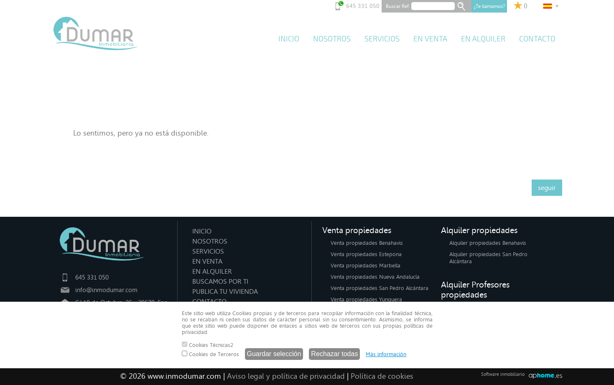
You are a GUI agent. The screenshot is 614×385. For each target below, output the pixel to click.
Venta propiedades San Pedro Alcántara (379, 288)
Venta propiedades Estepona (366, 254)
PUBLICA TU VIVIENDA (225, 291)
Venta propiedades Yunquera (366, 299)
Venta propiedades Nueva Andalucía (375, 277)
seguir (547, 188)
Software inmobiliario (503, 374)
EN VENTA (430, 39)
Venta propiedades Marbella (365, 265)
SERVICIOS (382, 39)
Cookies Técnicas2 (207, 344)
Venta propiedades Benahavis (367, 243)
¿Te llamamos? (489, 6)
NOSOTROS (332, 39)
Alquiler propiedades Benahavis (487, 243)
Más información (386, 354)
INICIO (288, 39)
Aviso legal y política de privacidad (286, 376)
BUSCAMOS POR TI (220, 281)
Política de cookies (382, 376)
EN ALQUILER (483, 39)
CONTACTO (537, 39)
